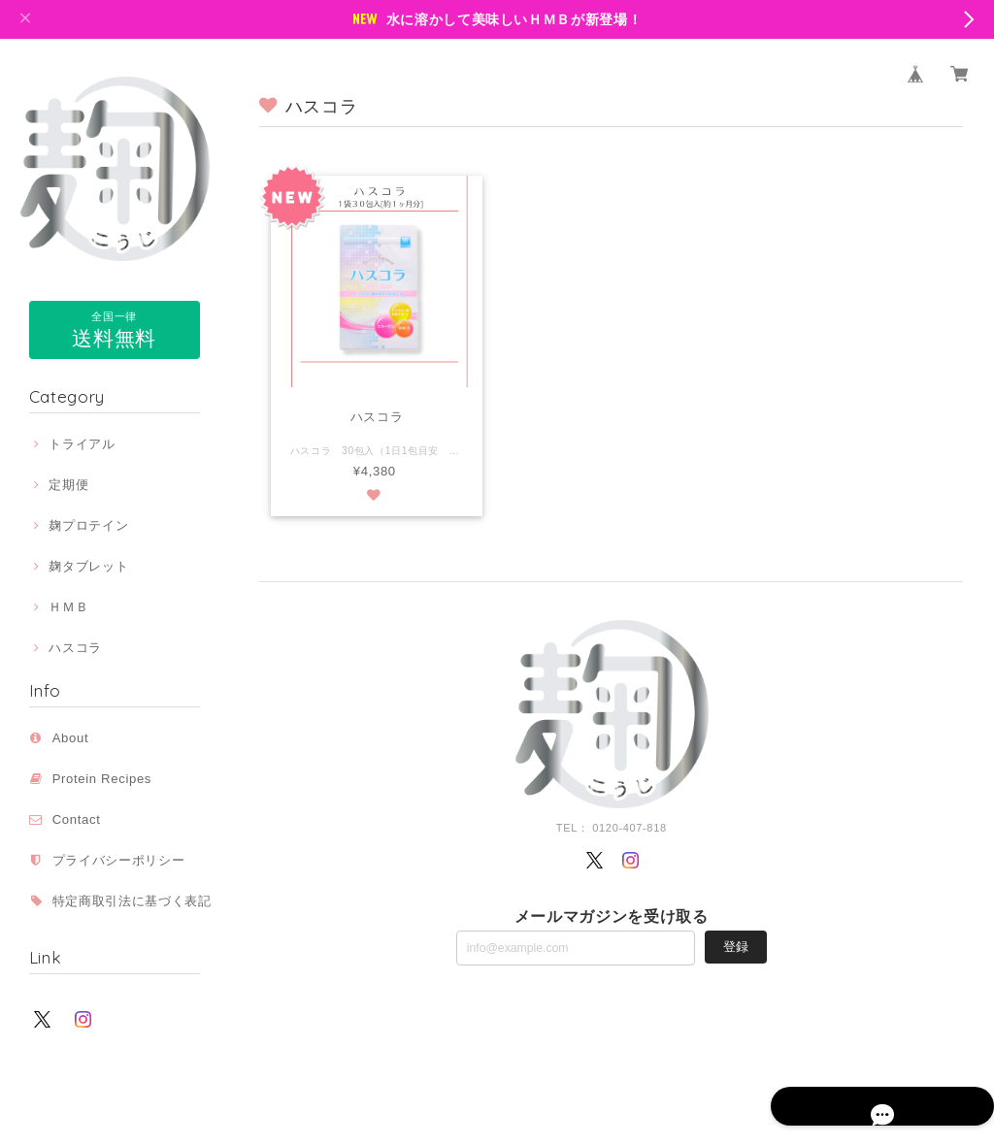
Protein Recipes (108, 778)
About (70, 738)
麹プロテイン (88, 525)
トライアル (82, 444)
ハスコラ (75, 647)
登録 (735, 946)
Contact (76, 819)
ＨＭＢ (68, 607)
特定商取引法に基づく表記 (132, 901)
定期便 (68, 484)
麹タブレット (88, 566)
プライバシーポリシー (118, 860)
